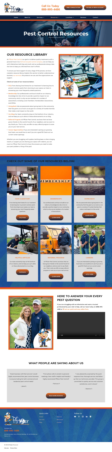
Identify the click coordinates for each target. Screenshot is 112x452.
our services (17, 75)
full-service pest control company (32, 62)
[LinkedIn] (86, 417)
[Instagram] (83, 417)
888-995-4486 (49, 9)
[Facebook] (79, 417)
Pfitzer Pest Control (15, 59)
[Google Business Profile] (90, 417)
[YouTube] (75, 417)
